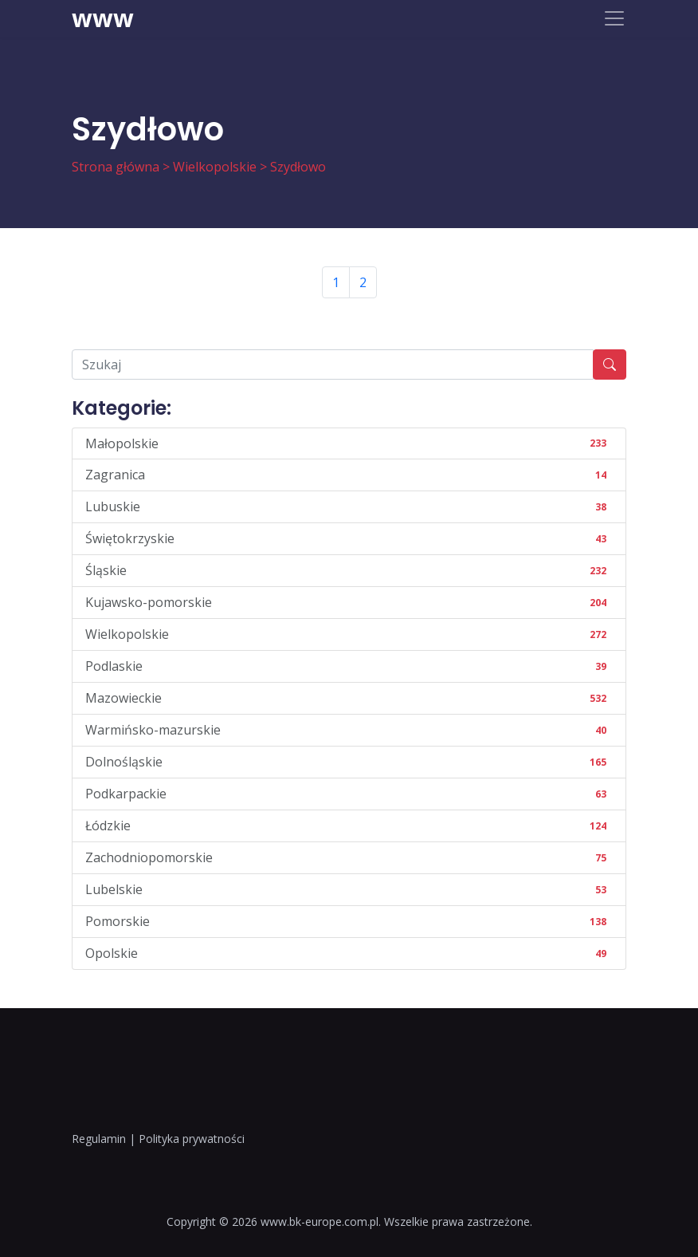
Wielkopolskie (215, 166)
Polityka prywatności (192, 1138)
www (103, 18)
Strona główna (115, 166)
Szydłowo (298, 166)
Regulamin (99, 1138)
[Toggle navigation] (614, 18)
